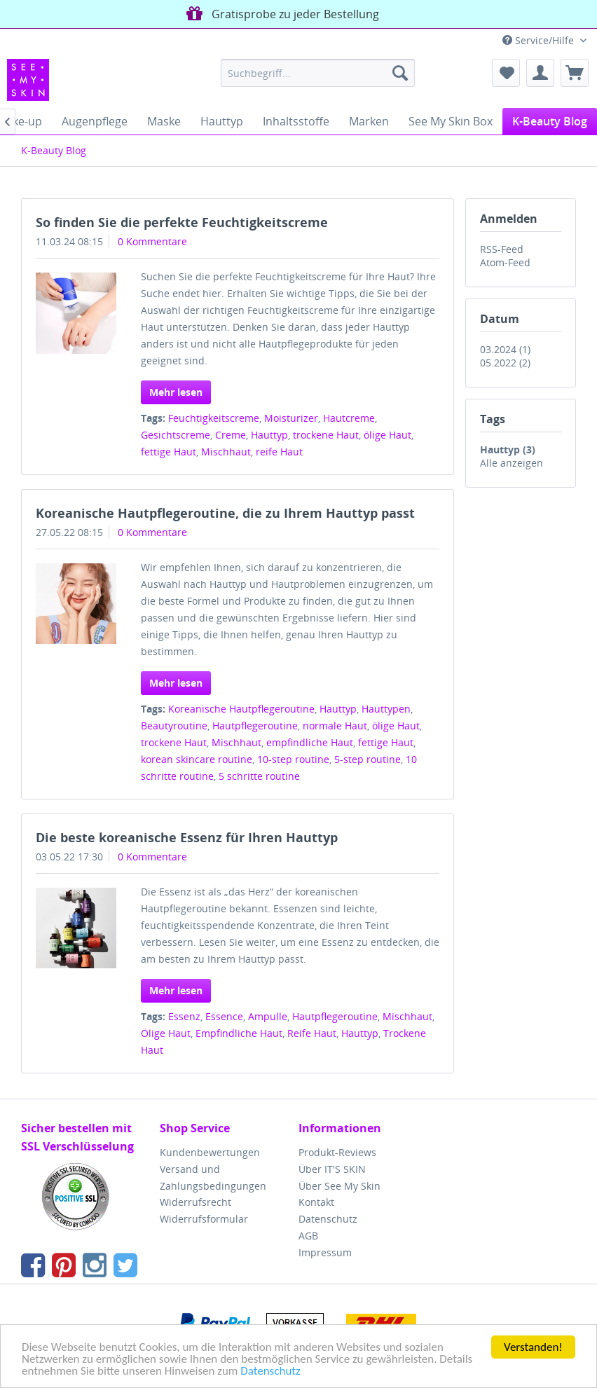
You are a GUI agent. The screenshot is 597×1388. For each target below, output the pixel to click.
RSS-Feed (501, 249)
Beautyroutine (174, 725)
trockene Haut (326, 434)
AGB (308, 1235)
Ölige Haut (166, 1033)
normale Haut (335, 725)
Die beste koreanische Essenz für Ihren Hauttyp (187, 837)
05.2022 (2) (505, 362)
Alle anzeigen (511, 462)
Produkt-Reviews (337, 1152)
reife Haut (279, 451)
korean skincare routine (196, 759)
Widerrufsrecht (195, 1202)
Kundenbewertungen (210, 1152)
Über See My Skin (339, 1186)
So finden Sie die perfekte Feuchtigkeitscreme (182, 222)
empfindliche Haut (309, 742)
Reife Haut (311, 1033)
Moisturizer (291, 418)
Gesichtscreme (175, 434)
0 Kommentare (152, 241)
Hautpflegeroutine (255, 725)
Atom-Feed (505, 262)
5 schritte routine (259, 776)
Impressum (325, 1252)
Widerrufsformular (204, 1218)
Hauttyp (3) (507, 449)
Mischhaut (226, 451)
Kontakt (316, 1202)
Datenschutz (270, 1371)
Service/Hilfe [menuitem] (539, 40)
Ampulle (267, 1016)
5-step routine (367, 759)
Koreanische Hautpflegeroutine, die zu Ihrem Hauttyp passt (225, 512)
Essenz (184, 1016)
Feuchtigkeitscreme (213, 418)
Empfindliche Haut (238, 1033)
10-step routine (293, 759)
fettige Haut (168, 451)
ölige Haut (387, 434)
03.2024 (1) (505, 349)
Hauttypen (386, 708)
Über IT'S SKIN (332, 1169)
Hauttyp (269, 434)
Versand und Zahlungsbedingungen (213, 1177)
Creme (230, 434)
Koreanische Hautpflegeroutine (241, 708)
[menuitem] (318, 73)
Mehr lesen (176, 392)
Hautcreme (349, 418)
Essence (224, 1016)
